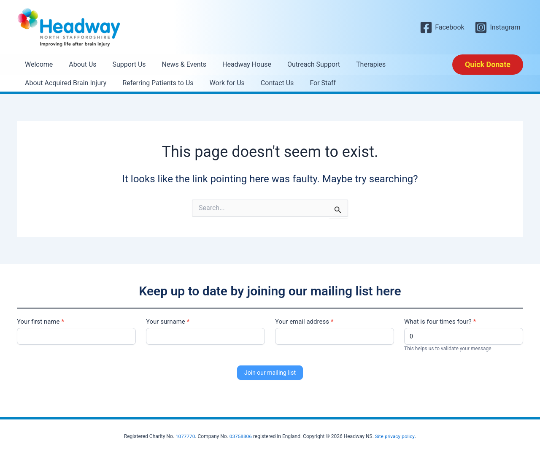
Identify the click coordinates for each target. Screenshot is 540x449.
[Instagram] (497, 27)
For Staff (311, 83)
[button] (487, 64)
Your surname (167, 321)
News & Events (175, 64)
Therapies (354, 64)
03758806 (240, 436)
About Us (78, 64)
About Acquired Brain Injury (64, 83)
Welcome (37, 64)
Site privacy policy (395, 436)
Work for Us (220, 83)
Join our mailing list (270, 372)
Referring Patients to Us (154, 83)
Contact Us (268, 83)
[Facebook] (442, 27)
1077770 (185, 436)
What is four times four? (440, 321)
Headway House (235, 64)
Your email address (304, 321)
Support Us (123, 64)
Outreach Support (299, 64)
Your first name (40, 321)
